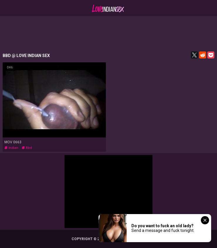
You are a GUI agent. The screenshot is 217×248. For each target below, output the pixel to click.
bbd (27, 148)
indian (11, 148)
